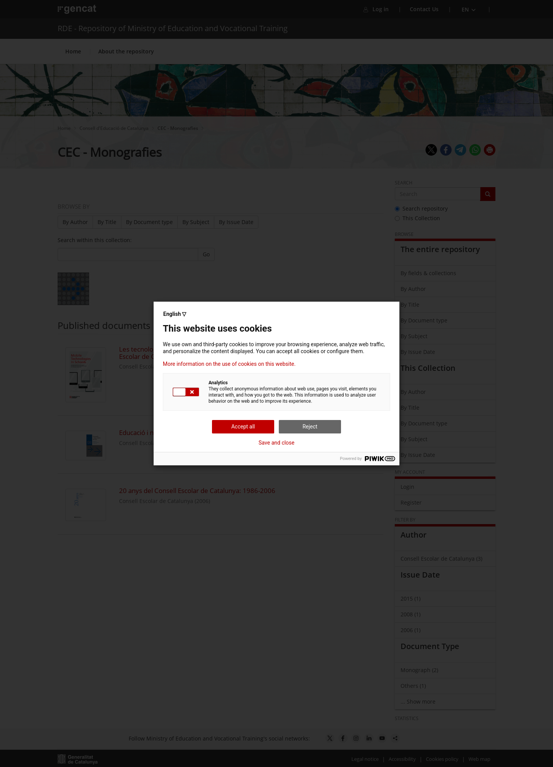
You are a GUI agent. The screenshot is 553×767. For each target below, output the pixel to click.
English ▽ (174, 314)
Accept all (243, 426)
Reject (310, 426)
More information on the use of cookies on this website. (229, 364)
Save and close (276, 443)
